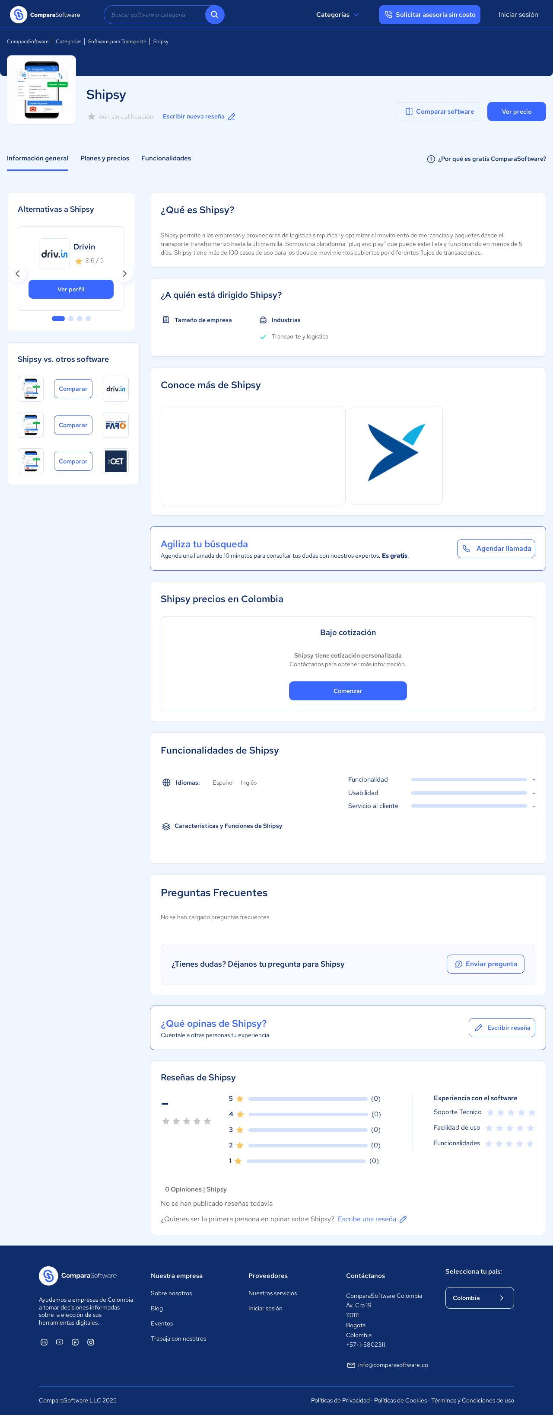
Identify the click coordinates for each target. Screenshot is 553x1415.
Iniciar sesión (518, 14)
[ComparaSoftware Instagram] (91, 1342)
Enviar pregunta (486, 964)
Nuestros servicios (272, 1293)
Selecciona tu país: (473, 1271)
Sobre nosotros (171, 1293)
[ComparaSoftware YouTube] (59, 1342)
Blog (157, 1308)
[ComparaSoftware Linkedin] (44, 1342)
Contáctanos (365, 1275)
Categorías (339, 15)
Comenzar (348, 691)
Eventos (162, 1323)
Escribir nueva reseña (200, 117)
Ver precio (516, 111)
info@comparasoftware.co (387, 1365)
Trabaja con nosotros (178, 1338)
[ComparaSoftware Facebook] (75, 1342)
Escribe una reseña (373, 1219)
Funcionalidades (166, 158)
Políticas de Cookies (400, 1400)
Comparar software (439, 111)
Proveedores (268, 1275)
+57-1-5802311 (365, 1344)
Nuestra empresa (177, 1275)
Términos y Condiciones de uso (472, 1400)
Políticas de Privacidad (340, 1400)
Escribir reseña (502, 1027)
